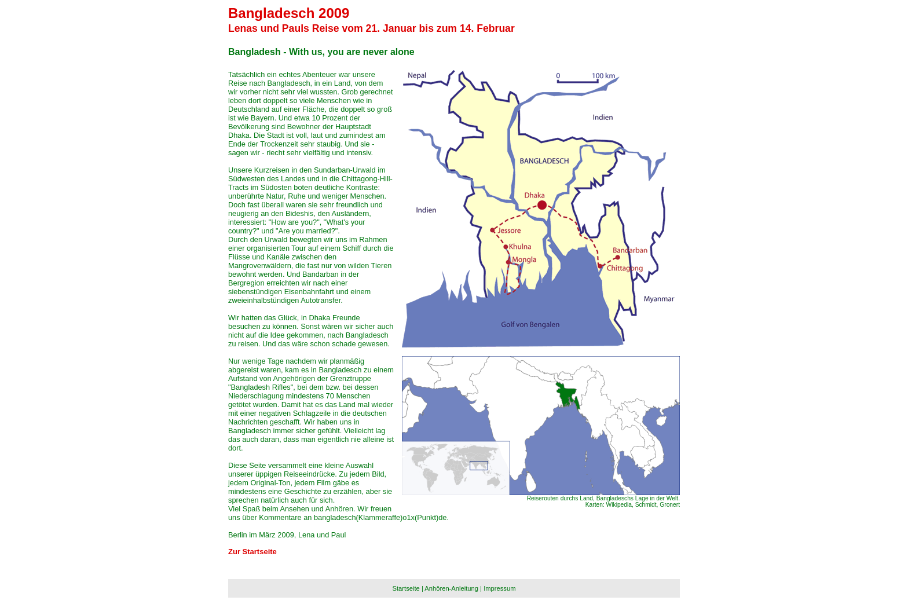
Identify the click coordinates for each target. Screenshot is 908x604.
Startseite (406, 588)
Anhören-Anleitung (451, 588)
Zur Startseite (252, 551)
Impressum (499, 588)
